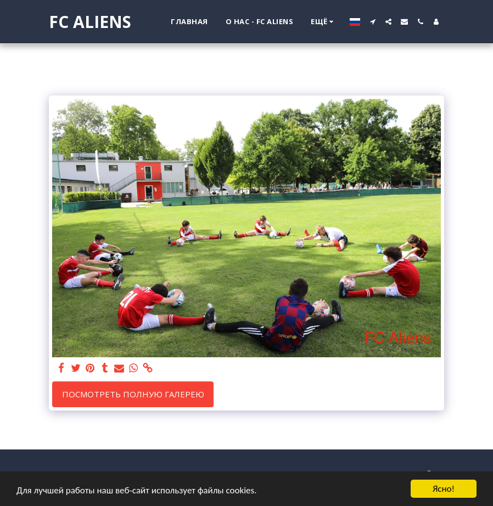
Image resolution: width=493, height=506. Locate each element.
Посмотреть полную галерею (133, 394)
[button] (372, 21)
